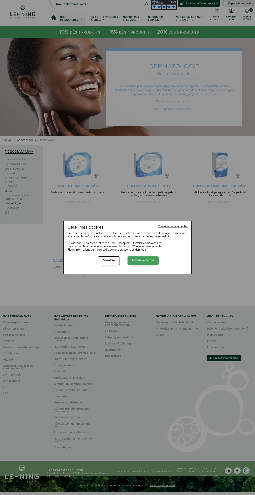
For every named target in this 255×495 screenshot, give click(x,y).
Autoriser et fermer (143, 260)
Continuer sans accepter (173, 226)
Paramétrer (109, 260)
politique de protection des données (124, 250)
